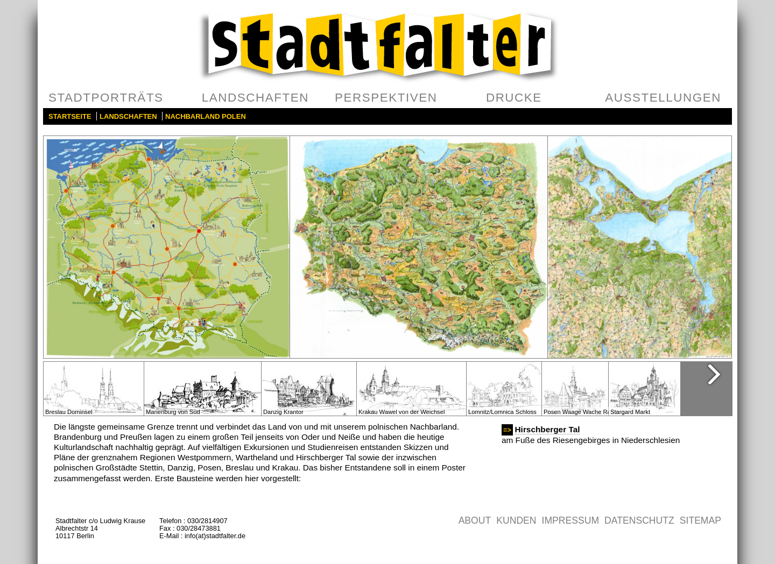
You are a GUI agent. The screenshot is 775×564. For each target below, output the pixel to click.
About (475, 520)
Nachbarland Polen (205, 116)
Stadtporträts (106, 97)
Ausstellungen (663, 97)
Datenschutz (639, 520)
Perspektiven (386, 97)
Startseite (69, 116)
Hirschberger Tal (547, 429)
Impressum (571, 520)
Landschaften (255, 97)
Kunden (516, 520)
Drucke (514, 97)
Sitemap (700, 520)
